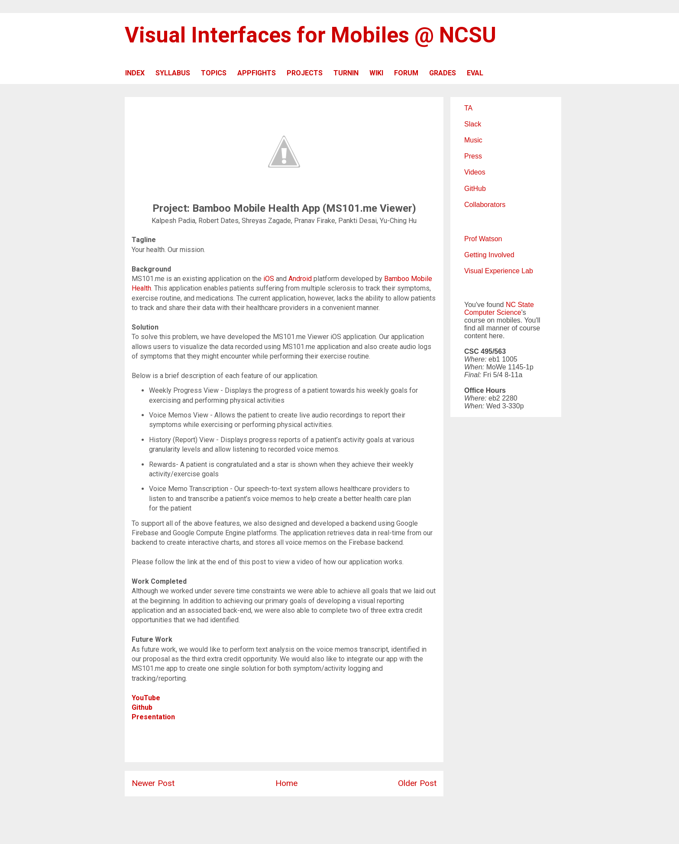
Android (301, 279)
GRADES (442, 73)
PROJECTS (305, 73)
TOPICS (213, 73)
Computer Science (492, 312)
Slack (472, 124)
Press (473, 156)
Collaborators (484, 204)
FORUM (406, 73)
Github (143, 707)
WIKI (376, 73)
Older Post (417, 783)
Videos (474, 172)
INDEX (135, 73)
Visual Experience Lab (498, 271)
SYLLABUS (172, 73)
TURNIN (346, 73)
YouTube (146, 698)
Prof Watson (483, 239)
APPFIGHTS (256, 73)
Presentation (153, 717)
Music (473, 140)
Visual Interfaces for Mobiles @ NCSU (310, 35)
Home (286, 783)
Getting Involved (489, 255)
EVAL (475, 73)
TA (468, 108)
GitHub (475, 188)
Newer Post (153, 783)
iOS (269, 279)
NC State (520, 304)
